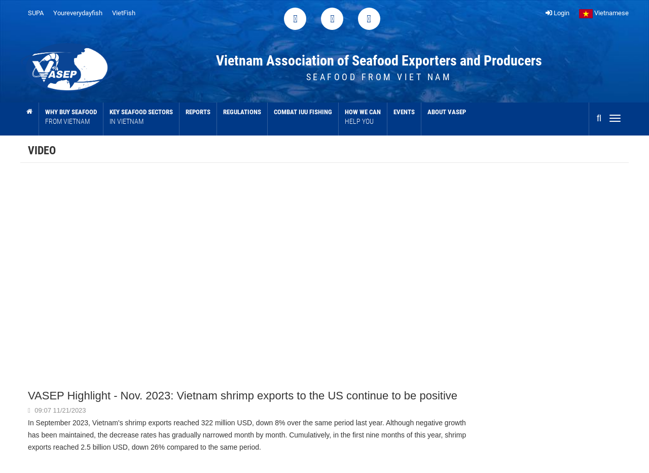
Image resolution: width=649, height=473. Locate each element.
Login (557, 13)
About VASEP (446, 112)
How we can (363, 117)
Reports (198, 112)
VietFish (123, 13)
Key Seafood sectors (141, 117)
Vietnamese (604, 13)
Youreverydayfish (77, 13)
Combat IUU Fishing (303, 112)
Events (404, 112)
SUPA (36, 13)
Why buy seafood (71, 117)
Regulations (242, 112)
